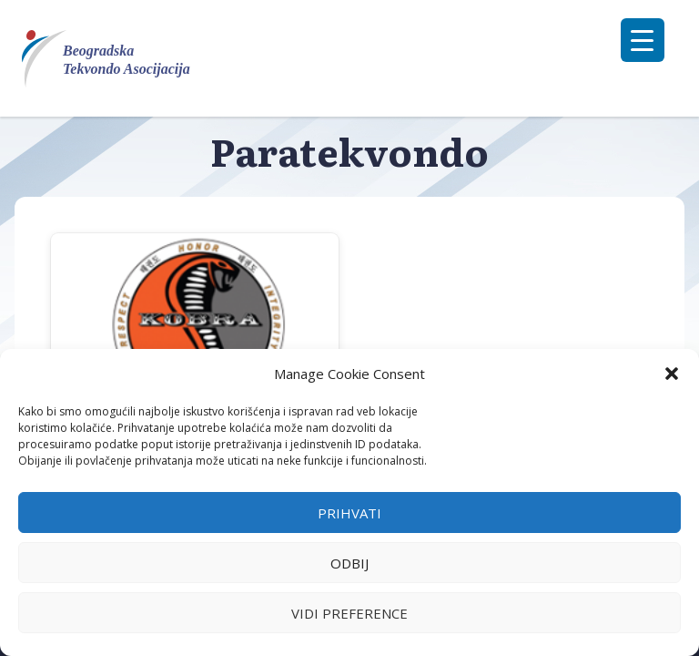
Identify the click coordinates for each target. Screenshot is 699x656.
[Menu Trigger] (642, 40)
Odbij (349, 563)
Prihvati (349, 513)
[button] (672, 373)
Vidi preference (349, 613)
